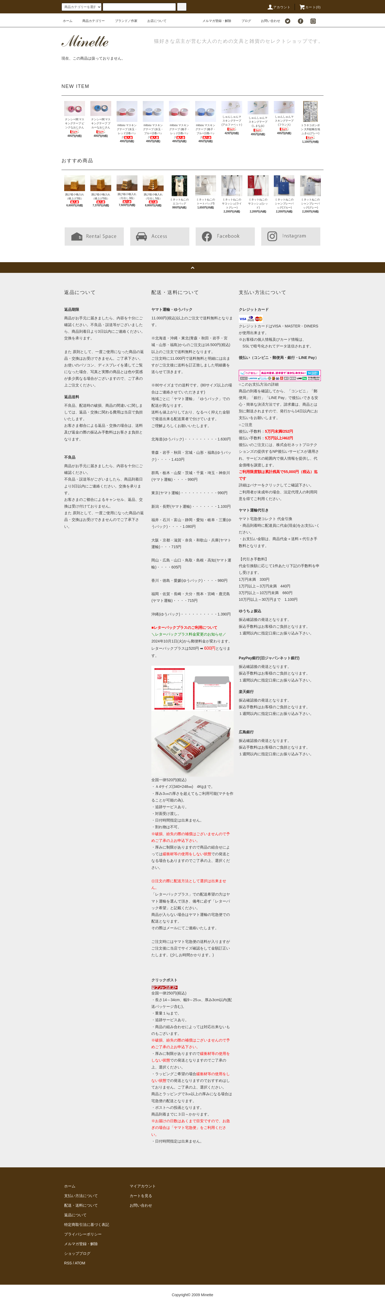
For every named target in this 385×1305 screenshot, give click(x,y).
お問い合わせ (267, 21)
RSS (68, 1263)
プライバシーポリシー (83, 1234)
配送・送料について (81, 1205)
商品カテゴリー (90, 21)
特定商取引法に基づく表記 (86, 1224)
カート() (310, 7)
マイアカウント (143, 1186)
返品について (75, 1215)
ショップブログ (77, 1253)
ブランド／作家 (123, 21)
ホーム (67, 21)
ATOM (80, 1263)
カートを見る (141, 1196)
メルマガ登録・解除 (213, 21)
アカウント (279, 7)
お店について (154, 21)
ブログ (243, 21)
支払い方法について (81, 1196)
